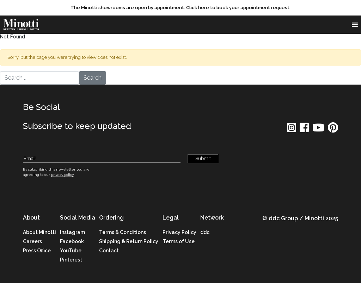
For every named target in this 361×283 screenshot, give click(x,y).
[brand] (23, 24)
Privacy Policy (179, 232)
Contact (109, 250)
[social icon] (291, 130)
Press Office (37, 250)
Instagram (72, 232)
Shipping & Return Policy (128, 241)
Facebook (72, 241)
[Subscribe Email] (101, 159)
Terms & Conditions (122, 232)
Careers (32, 241)
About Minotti (39, 232)
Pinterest (71, 260)
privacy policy (62, 175)
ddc (204, 232)
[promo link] (180, 8)
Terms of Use (179, 241)
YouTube (70, 250)
